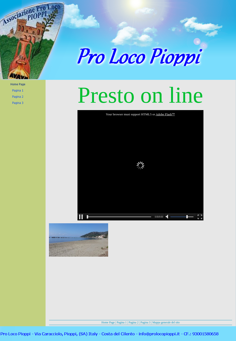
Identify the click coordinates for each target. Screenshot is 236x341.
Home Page (108, 322)
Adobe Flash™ (165, 114)
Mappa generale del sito (166, 322)
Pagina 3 (145, 322)
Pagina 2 (134, 322)
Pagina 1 (122, 322)
